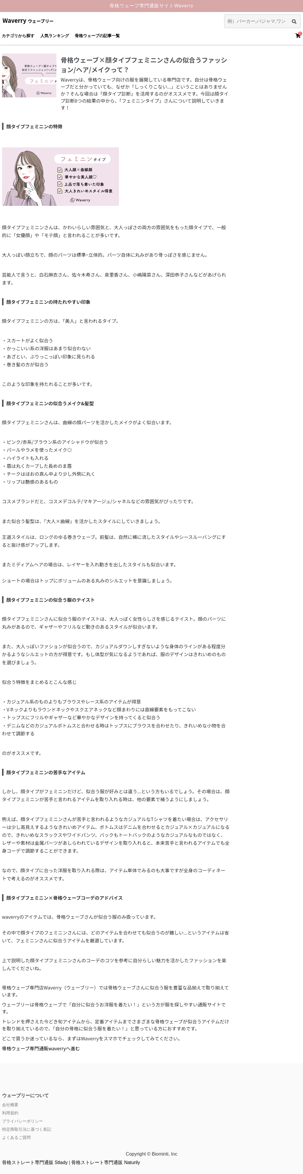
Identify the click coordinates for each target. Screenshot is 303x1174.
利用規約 (10, 1113)
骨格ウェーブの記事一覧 (97, 35)
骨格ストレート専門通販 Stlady (35, 1162)
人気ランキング (54, 35)
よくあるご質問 (16, 1137)
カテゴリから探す (18, 35)
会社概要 (10, 1104)
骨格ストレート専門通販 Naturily (105, 1162)
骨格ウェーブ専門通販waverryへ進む (41, 1048)
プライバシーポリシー (22, 1121)
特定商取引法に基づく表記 (26, 1129)
